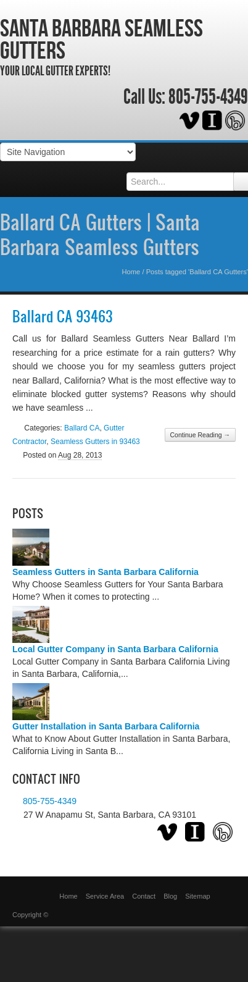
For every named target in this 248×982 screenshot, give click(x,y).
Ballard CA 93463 (62, 316)
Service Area (105, 896)
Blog (170, 896)
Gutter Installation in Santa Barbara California (105, 726)
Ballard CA (81, 428)
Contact (143, 896)
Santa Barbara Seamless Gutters (101, 39)
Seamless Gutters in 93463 (95, 441)
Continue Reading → (200, 435)
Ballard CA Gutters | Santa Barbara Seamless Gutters (100, 234)
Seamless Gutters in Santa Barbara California (105, 572)
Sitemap (197, 896)
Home (131, 271)
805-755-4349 (208, 97)
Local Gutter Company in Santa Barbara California (115, 649)
